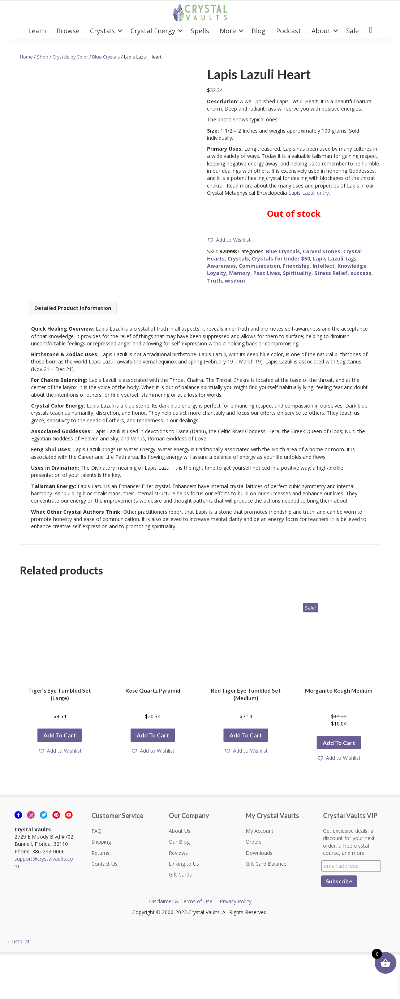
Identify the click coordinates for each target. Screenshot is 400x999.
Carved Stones (321, 251)
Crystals (238, 258)
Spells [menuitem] (200, 30)
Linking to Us (184, 863)
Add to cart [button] (59, 735)
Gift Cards (180, 874)
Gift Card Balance (266, 863)
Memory (239, 273)
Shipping (101, 841)
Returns (100, 852)
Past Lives (266, 273)
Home (26, 56)
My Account (260, 830)
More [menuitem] (228, 30)
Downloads (259, 852)
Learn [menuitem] (37, 30)
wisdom (235, 280)
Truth (214, 280)
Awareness (221, 265)
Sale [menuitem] (352, 30)
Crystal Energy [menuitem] (152, 30)
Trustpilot (18, 941)
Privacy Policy (235, 901)
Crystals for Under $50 (281, 258)
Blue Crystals (106, 56)
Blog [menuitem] (258, 30)
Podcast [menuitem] (288, 30)
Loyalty (216, 273)
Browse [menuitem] (67, 30)
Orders (254, 841)
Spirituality (297, 273)
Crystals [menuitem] (102, 30)
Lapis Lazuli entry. (309, 192)
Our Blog (179, 841)
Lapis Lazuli (328, 258)
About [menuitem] (321, 30)
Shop (42, 56)
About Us (179, 830)
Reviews (178, 852)
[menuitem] (370, 30)
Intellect (324, 265)
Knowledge (351, 265)
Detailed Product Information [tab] (72, 308)
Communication (259, 265)
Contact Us (104, 863)
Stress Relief (331, 273)
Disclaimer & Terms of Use (180, 901)
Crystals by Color (70, 56)
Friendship (296, 265)
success (360, 273)
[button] (120, 30)
